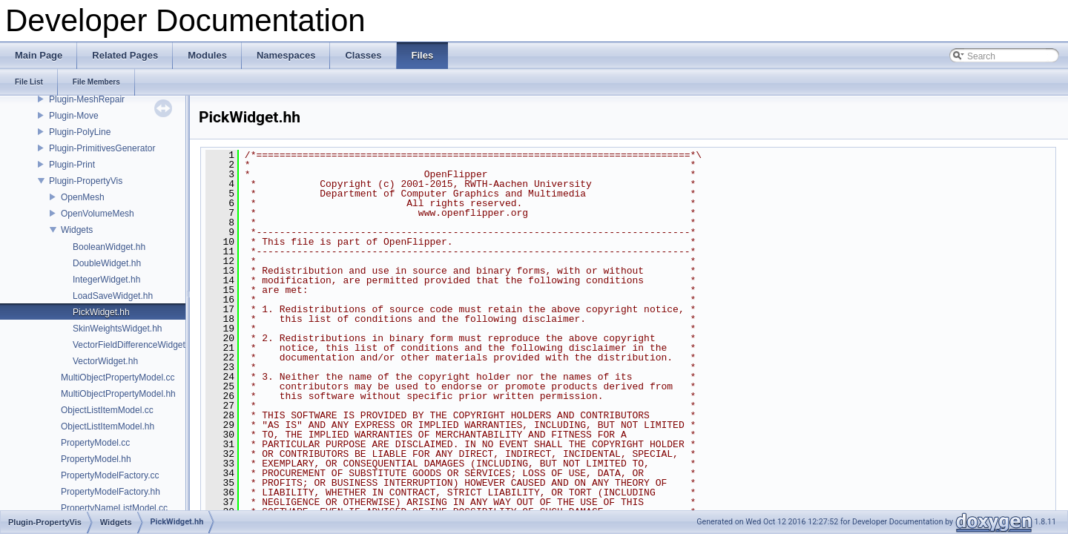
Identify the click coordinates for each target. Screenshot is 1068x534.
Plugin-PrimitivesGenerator (102, 148)
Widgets (77, 230)
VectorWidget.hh (105, 361)
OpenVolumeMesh (97, 213)
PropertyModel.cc (95, 443)
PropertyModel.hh (96, 459)
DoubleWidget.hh (107, 263)
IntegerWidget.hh (106, 279)
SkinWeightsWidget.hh (117, 328)
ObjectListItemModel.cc (107, 410)
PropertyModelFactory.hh (110, 492)
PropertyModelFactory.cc (110, 475)
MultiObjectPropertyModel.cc (117, 377)
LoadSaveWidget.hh (113, 296)
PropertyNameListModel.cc (114, 508)
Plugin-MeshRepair (87, 99)
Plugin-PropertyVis (85, 181)
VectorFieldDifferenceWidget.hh (135, 345)
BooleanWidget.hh (109, 247)
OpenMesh (83, 197)
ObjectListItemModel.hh (107, 426)
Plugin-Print (72, 164)
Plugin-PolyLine (80, 132)
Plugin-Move (74, 116)
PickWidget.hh (101, 312)
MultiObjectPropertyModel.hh (118, 394)
